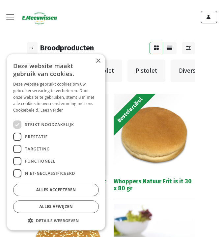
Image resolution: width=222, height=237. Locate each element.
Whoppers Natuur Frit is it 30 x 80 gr (153, 185)
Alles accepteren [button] (56, 190)
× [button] (98, 61)
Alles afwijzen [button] (56, 206)
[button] (56, 220)
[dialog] (56, 142)
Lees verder (52, 110)
